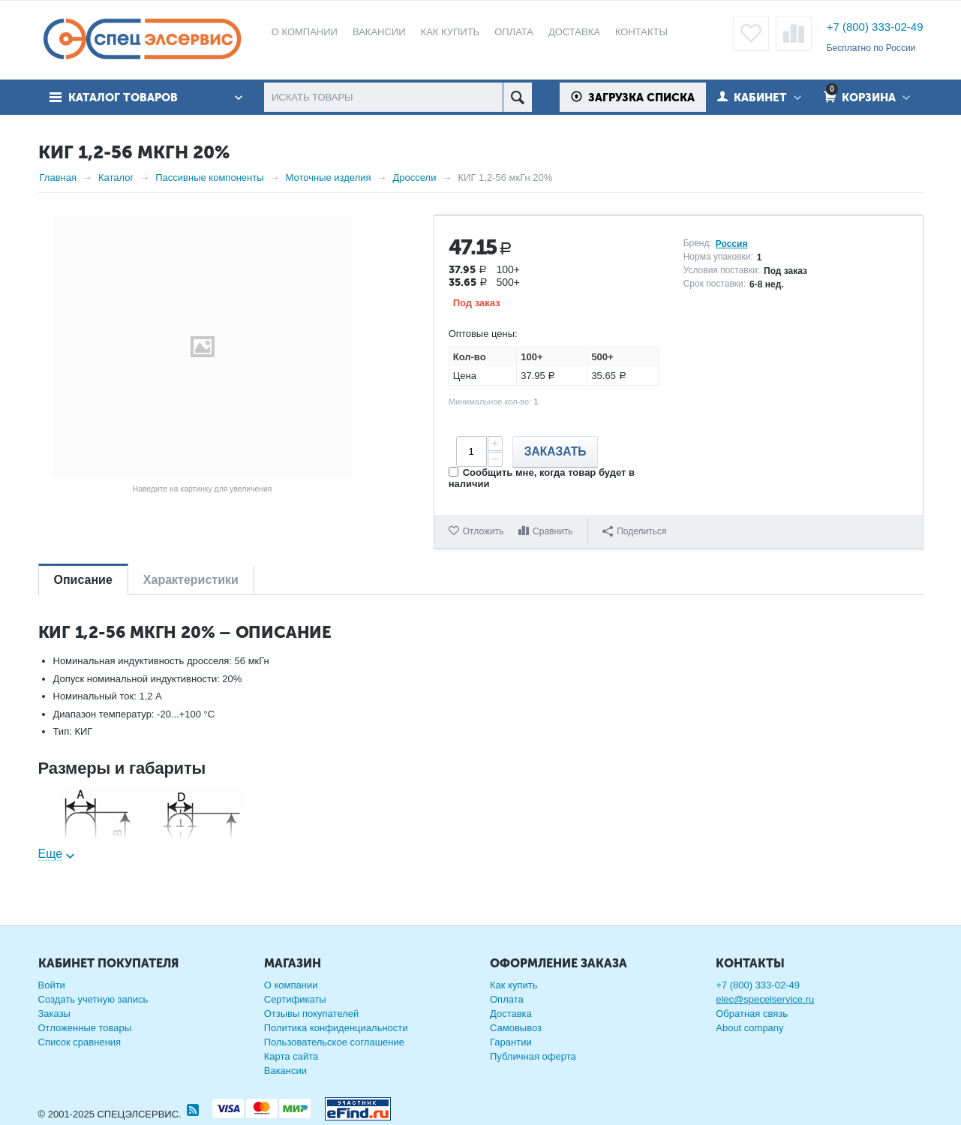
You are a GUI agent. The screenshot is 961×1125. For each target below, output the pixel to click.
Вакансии (285, 1070)
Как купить (513, 985)
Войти (51, 985)
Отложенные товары (85, 1027)
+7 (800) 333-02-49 (875, 26)
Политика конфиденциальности (336, 1027)
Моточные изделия (328, 177)
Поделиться (634, 531)
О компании (291, 985)
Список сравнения (80, 1042)
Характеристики (191, 579)
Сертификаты (295, 999)
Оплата (507, 999)
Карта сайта (291, 1056)
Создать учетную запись (93, 999)
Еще (50, 853)
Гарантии (511, 1042)
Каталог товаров (123, 97)
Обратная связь (752, 1013)
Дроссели (415, 177)
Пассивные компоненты (209, 177)
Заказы (54, 1013)
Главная (58, 177)
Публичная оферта (533, 1056)
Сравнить (552, 531)
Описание (83, 579)
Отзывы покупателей (311, 1013)
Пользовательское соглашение (334, 1042)
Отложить (483, 531)
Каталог (116, 177)
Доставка (511, 1013)
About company (749, 1027)
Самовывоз (516, 1027)
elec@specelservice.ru (765, 999)
